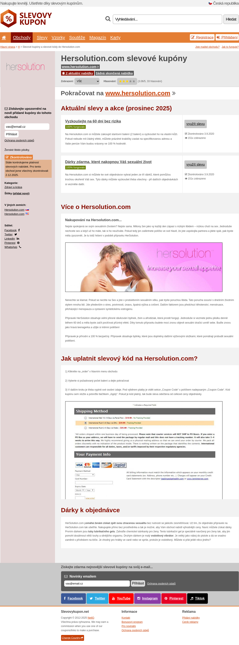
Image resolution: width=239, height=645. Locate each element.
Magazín (97, 37)
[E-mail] (97, 583)
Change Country (72, 637)
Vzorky (58, 37)
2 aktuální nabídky (77, 73)
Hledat (231, 19)
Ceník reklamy (190, 621)
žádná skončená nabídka (114, 73)
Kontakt (126, 617)
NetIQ (91, 617)
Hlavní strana (7, 46)
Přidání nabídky (191, 617)
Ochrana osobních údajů (19, 140)
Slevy (42, 37)
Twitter (9, 234)
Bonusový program (132, 621)
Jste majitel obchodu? (207, 46)
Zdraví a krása (13, 187)
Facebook (11, 230)
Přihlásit (11, 134)
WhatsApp (11, 247)
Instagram (150, 598)
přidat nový (21, 193)
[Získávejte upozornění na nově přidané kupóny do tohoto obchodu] (27, 126)
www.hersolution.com (80, 66)
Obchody (22, 37)
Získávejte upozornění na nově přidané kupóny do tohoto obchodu (28, 113)
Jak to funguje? (230, 46)
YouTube (123, 598)
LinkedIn (10, 238)
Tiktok (200, 598)
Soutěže (77, 37)
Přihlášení (227, 37)
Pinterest (10, 242)
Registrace (202, 37)
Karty (115, 37)
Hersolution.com (14, 209)
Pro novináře (129, 626)
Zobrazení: (67, 81)
